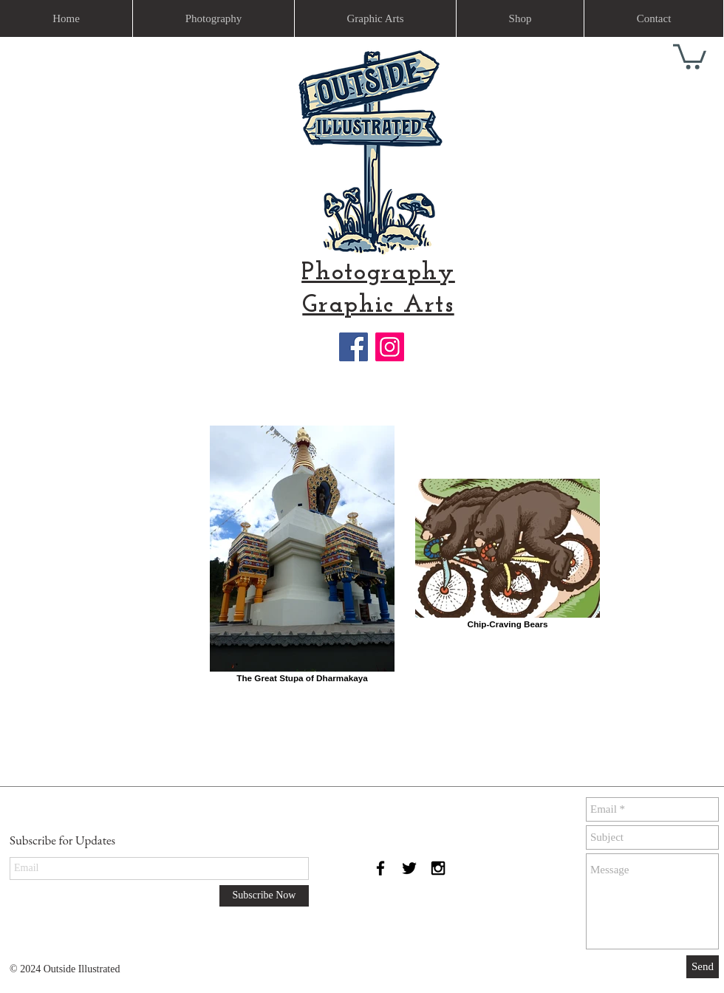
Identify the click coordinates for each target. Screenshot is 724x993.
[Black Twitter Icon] (409, 868)
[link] (689, 55)
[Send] (702, 966)
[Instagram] (389, 346)
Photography (378, 273)
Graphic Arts (378, 305)
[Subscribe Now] (264, 896)
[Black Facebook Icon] (380, 868)
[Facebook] (353, 346)
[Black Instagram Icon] (438, 868)
